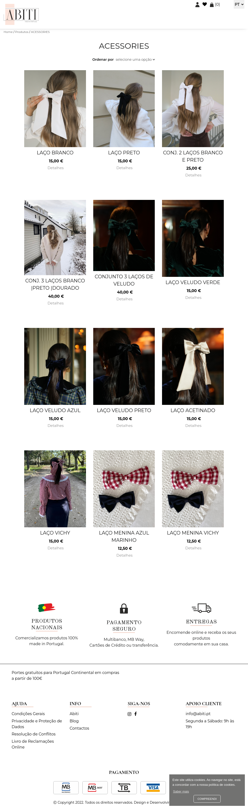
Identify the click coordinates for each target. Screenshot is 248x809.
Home (8, 32)
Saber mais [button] (181, 791)
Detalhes (55, 168)
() (215, 4)
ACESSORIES (40, 32)
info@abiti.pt (198, 713)
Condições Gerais (28, 713)
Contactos (79, 728)
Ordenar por (103, 59)
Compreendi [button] (207, 798)
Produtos (22, 32)
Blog (74, 721)
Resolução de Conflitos (33, 734)
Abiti (74, 713)
